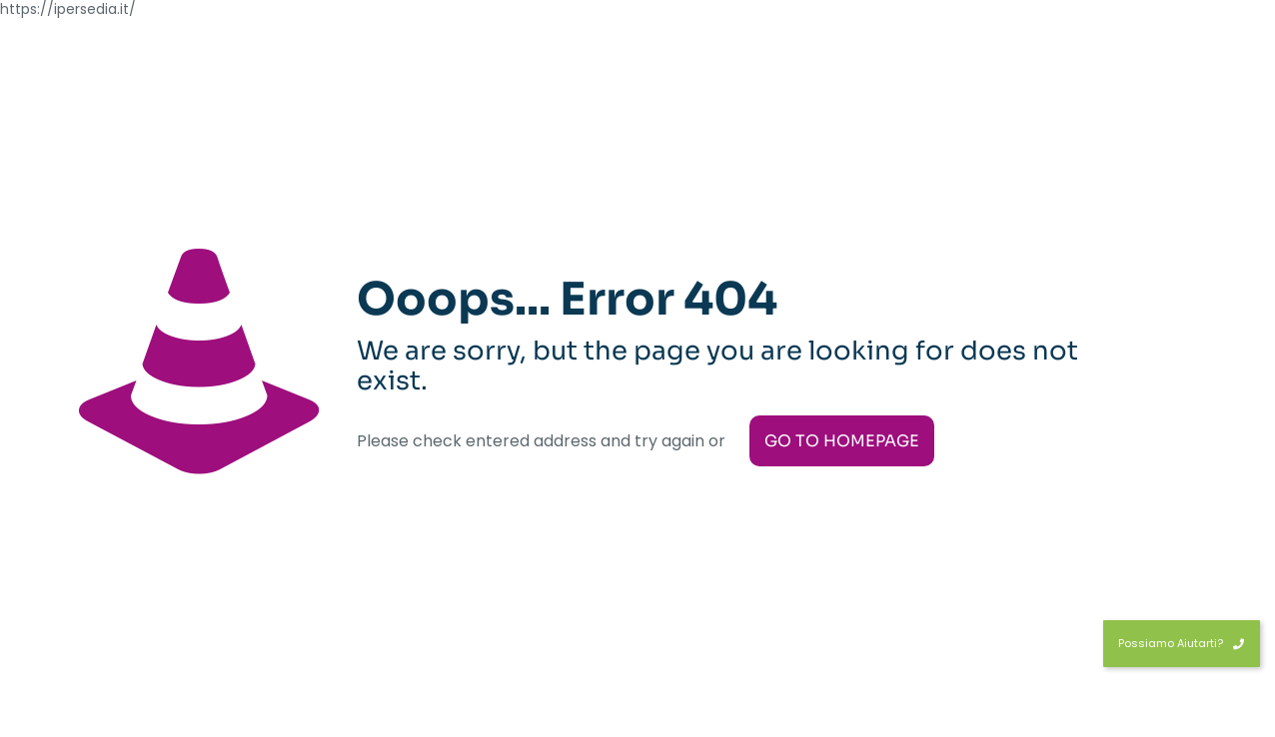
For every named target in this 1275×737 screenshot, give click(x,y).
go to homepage (841, 440)
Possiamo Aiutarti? (1181, 643)
